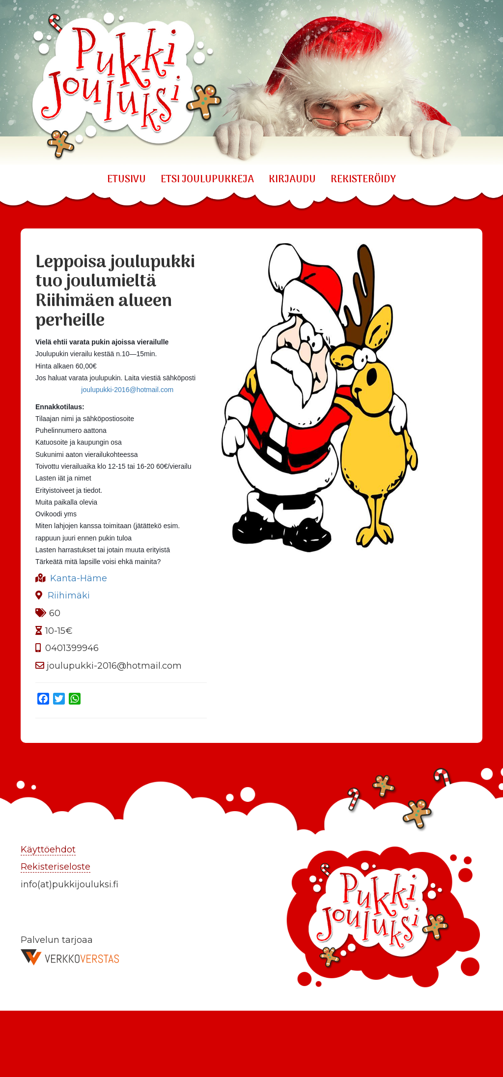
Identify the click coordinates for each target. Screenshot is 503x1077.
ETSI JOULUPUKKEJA (207, 180)
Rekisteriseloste (55, 866)
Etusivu (126, 180)
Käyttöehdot (48, 849)
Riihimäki (69, 595)
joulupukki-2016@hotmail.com (127, 390)
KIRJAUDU (292, 180)
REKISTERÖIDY (363, 180)
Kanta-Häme (78, 578)
